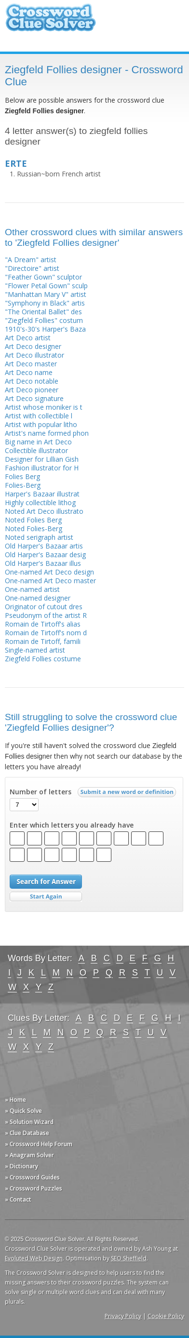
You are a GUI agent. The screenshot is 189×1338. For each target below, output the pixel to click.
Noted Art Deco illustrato (44, 511)
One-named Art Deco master (50, 580)
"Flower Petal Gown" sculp (46, 285)
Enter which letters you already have (72, 825)
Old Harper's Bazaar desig (45, 554)
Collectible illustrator (36, 450)
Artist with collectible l (38, 415)
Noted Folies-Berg (33, 528)
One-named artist (32, 589)
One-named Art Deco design (49, 571)
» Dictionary (21, 1166)
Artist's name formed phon (47, 433)
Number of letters (40, 792)
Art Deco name (29, 372)
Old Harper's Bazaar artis (44, 545)
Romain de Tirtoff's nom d (46, 632)
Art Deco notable (31, 381)
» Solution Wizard (29, 1122)
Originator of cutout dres (43, 606)
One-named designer (37, 597)
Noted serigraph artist (39, 537)
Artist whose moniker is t (43, 407)
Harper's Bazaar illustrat (42, 493)
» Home (15, 1100)
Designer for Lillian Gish (42, 459)
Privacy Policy (123, 1316)
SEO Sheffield (129, 1258)
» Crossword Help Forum (38, 1144)
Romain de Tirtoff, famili (43, 641)
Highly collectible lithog (40, 502)
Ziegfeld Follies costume (43, 658)
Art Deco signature (34, 398)
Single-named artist (35, 650)
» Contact (18, 1199)
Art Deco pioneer (31, 389)
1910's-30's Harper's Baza (45, 329)
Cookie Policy (166, 1316)
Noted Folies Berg (33, 519)
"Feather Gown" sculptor (43, 276)
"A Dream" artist (30, 259)
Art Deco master (31, 363)
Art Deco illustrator (34, 355)
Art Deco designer (33, 346)
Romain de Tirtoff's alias (43, 624)
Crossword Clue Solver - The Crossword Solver (50, 21)
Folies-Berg (22, 485)
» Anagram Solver (29, 1155)
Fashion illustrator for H (42, 467)
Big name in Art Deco (38, 441)
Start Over (46, 897)
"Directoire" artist (32, 268)
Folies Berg (22, 476)
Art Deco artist (28, 337)
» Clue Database (27, 1133)
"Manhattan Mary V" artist (45, 294)
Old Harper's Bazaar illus (43, 563)
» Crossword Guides (32, 1177)
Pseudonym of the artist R (46, 615)
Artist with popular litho (41, 424)
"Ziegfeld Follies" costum (44, 320)
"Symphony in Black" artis (45, 303)
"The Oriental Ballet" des (43, 311)
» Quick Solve (23, 1111)
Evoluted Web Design (34, 1258)
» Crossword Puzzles (33, 1188)
